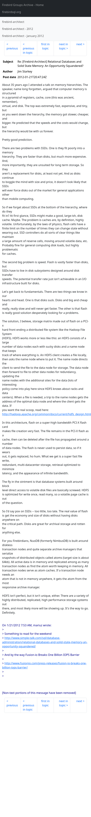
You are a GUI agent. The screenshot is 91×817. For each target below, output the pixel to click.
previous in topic (28, 50)
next (79, 44)
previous (12, 48)
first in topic (45, 46)
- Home (23, 5)
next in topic (63, 46)
